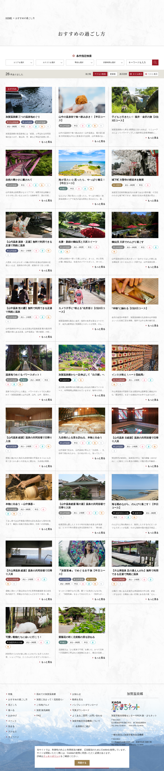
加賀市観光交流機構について (85, 721)
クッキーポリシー (51, 756)
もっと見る (45, 142)
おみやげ (11, 715)
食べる (10, 710)
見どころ (11, 705)
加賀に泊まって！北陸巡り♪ (48, 699)
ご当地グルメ (41, 705)
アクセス (11, 731)
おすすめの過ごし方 (16, 699)
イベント (11, 721)
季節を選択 (83, 62)
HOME (9, 18)
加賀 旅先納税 (42, 710)
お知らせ (75, 694)
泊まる (10, 726)
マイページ (12, 737)
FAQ (37, 715)
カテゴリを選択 (52, 62)
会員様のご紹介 (81, 726)
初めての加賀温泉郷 (45, 694)
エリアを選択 (23, 62)
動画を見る (76, 699)
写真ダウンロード (79, 710)
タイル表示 (136, 74)
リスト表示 (151, 74)
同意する (82, 763)
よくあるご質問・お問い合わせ (86, 715)
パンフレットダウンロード (84, 705)
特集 (9, 694)
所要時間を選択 (113, 62)
